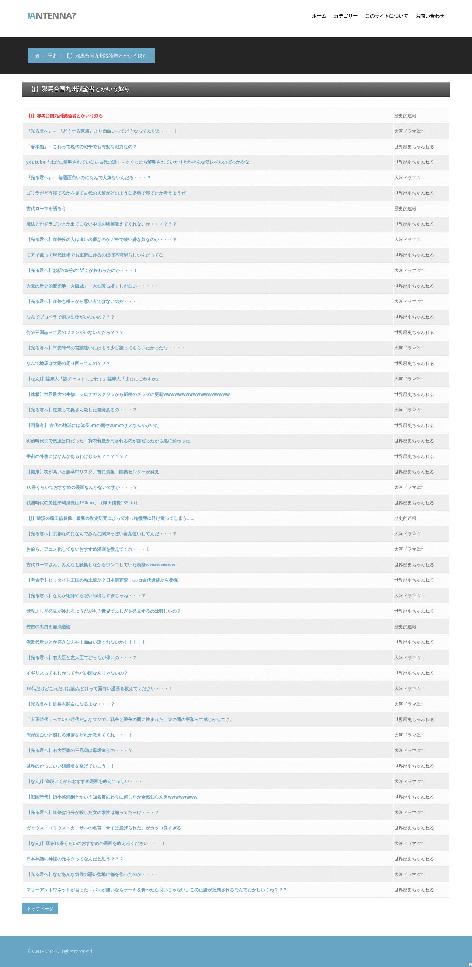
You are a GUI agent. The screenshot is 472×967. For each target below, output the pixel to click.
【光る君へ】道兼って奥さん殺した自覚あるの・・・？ (81, 410)
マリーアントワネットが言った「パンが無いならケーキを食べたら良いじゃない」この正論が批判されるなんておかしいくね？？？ (156, 890)
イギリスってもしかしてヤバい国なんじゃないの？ (77, 673)
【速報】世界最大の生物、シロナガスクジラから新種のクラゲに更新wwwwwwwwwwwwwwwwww (128, 394)
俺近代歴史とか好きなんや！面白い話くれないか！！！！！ (86, 642)
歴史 (52, 55)
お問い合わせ (430, 16)
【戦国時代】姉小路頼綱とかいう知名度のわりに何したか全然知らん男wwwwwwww (111, 797)
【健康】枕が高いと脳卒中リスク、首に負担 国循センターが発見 (92, 472)
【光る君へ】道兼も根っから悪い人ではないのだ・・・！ (83, 301)
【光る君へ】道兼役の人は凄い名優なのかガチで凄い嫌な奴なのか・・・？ (101, 239)
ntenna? (52, 14)
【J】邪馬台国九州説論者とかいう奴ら (64, 115)
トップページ (40, 908)
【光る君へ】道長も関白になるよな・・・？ (70, 704)
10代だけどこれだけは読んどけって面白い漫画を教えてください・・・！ (99, 688)
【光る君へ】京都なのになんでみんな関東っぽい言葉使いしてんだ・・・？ (101, 534)
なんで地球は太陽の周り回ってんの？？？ (68, 363)
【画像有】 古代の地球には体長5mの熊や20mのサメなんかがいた (92, 425)
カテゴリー (346, 16)
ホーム (319, 16)
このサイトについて (386, 16)
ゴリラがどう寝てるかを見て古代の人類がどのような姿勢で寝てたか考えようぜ (105, 193)
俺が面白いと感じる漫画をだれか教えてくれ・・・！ (79, 735)
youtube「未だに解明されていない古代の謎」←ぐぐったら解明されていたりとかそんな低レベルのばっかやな (137, 162)
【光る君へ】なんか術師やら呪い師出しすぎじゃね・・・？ (86, 595)
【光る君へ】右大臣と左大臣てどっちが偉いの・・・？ (81, 657)
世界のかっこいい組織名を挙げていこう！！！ (72, 766)
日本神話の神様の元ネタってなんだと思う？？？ (75, 859)
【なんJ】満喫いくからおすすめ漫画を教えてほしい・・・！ (86, 781)
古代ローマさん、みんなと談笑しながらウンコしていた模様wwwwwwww (100, 564)
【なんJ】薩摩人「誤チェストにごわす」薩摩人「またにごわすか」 (93, 379)
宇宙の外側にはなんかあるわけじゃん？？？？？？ (77, 456)
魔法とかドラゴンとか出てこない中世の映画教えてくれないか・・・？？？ (101, 224)
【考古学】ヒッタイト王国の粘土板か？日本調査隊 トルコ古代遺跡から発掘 (102, 580)
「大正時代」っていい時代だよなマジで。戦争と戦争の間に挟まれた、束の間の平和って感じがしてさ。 (130, 719)
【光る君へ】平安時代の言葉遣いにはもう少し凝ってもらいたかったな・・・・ (105, 348)
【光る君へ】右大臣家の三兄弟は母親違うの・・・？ (79, 750)
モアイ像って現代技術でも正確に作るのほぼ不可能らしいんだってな (94, 255)
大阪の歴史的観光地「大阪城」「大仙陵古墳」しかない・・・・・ (92, 286)
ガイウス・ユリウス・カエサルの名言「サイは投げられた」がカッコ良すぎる (103, 828)
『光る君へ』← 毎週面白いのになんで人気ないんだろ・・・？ (88, 177)
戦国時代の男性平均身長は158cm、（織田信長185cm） (83, 503)
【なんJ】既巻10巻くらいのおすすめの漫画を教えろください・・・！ (96, 843)
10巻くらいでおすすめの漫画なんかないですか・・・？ (82, 487)
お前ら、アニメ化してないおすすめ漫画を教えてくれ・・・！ (88, 549)
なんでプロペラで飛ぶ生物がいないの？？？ (70, 317)
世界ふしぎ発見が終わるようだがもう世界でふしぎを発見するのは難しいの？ (103, 611)
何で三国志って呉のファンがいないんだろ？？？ (75, 332)
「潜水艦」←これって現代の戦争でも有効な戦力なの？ (81, 146)
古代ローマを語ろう (46, 208)
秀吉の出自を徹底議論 (48, 626)
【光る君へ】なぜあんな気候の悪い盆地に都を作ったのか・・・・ (92, 874)
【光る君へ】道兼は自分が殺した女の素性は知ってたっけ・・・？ (92, 812)
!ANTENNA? (43, 951)
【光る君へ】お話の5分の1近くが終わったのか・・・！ (82, 270)
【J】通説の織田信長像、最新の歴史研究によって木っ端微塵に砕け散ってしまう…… (110, 518)
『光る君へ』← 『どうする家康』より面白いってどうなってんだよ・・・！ (102, 131)
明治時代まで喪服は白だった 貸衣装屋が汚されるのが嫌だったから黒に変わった (108, 441)
